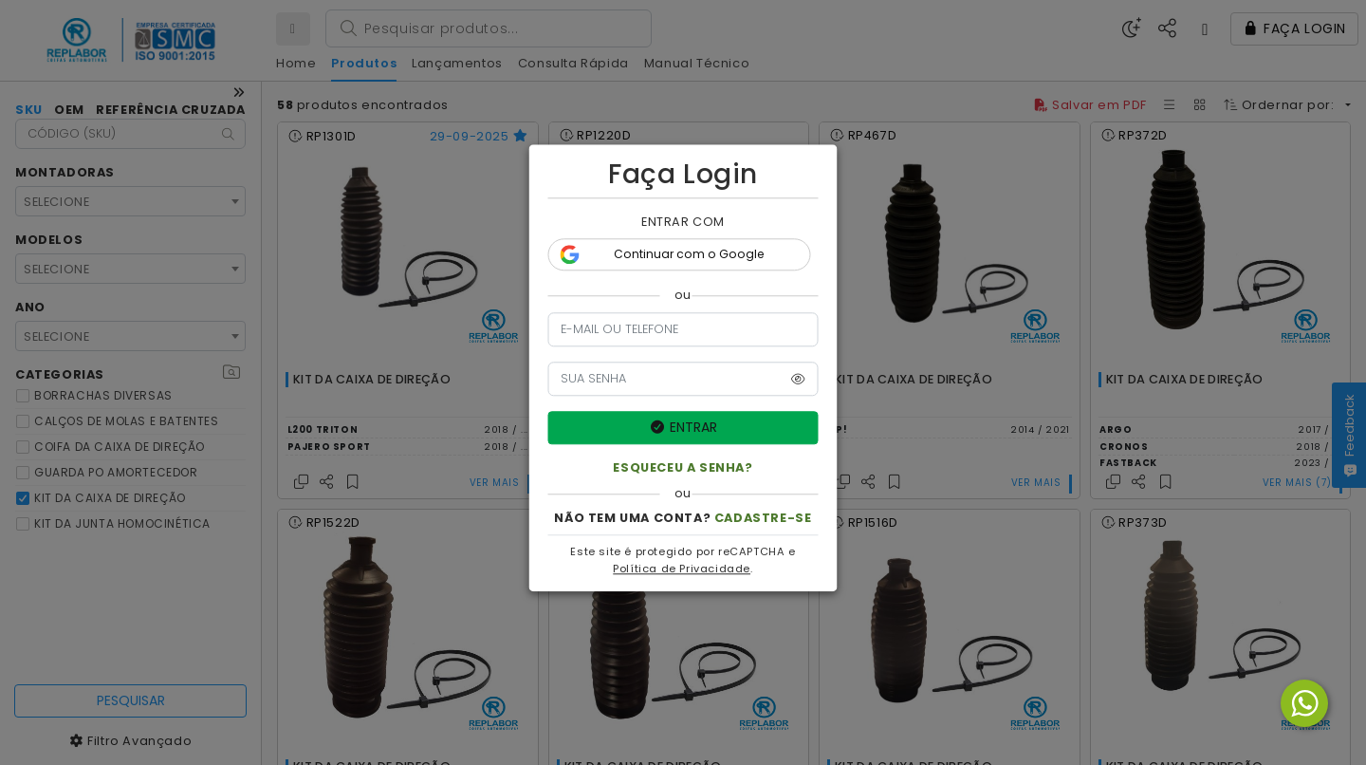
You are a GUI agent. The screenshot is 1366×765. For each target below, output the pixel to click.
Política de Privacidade (681, 572)
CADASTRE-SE (763, 521)
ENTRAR (683, 429)
